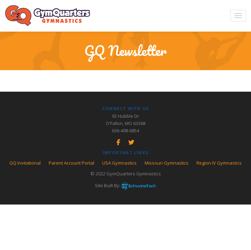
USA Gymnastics (119, 163)
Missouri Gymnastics (166, 163)
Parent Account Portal (71, 163)
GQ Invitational (25, 163)
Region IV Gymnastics (219, 163)
